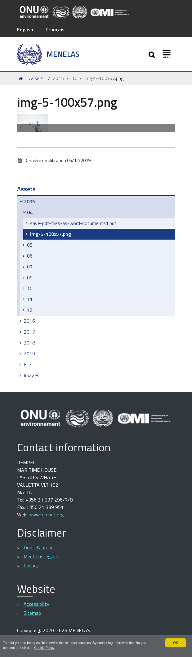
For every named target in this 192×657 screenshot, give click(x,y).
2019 (29, 353)
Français (55, 29)
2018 (29, 342)
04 (74, 78)
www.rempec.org (46, 514)
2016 (29, 321)
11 (30, 299)
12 (30, 310)
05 (30, 245)
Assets (36, 78)
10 (30, 288)
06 (30, 255)
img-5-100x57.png (50, 234)
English (25, 29)
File (27, 364)
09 (30, 277)
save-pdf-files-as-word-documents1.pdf (73, 223)
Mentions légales (41, 556)
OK (175, 643)
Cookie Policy (44, 648)
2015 (58, 78)
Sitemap (32, 613)
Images (31, 375)
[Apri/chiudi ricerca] (152, 54)
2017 (29, 331)
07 (30, 266)
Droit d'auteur (38, 547)
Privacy (31, 565)
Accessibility (36, 604)
